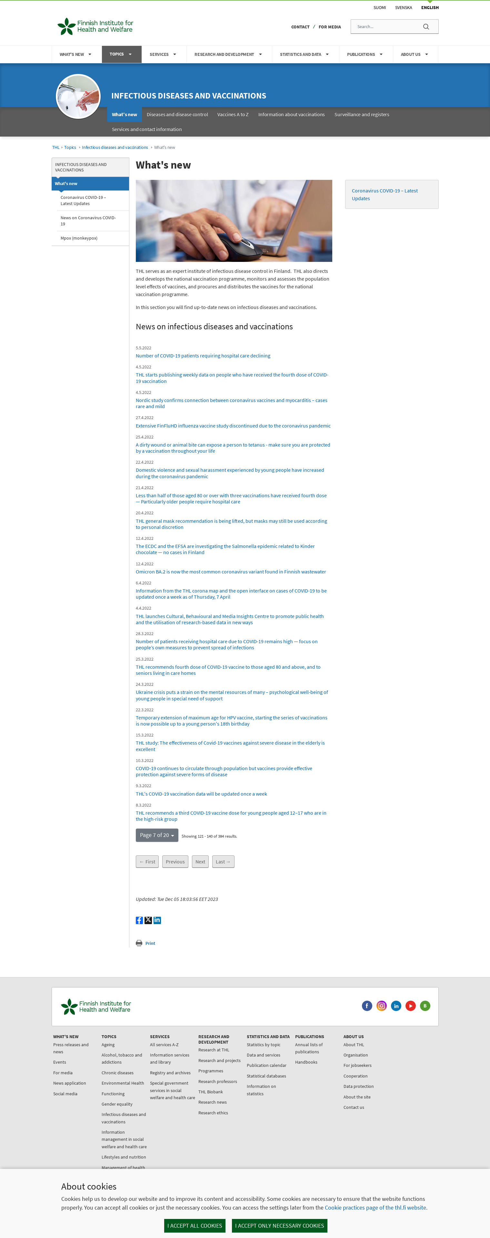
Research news (212, 1102)
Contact (300, 27)
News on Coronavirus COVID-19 (88, 221)
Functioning (113, 1094)
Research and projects (219, 1060)
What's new (66, 183)
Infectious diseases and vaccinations (188, 95)
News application (69, 1083)
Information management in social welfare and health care (124, 1139)
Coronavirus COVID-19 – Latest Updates (83, 200)
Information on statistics (261, 1089)
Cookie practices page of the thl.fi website (375, 1207)
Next (200, 861)
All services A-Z (164, 1044)
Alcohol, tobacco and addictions (122, 1058)
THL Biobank (210, 1092)
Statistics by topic (263, 1044)
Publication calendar (266, 1065)
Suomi (380, 7)
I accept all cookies (194, 1225)
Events (59, 1062)
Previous (175, 861)
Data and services (263, 1055)
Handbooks (306, 1062)
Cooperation (356, 1076)
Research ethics (213, 1113)
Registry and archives (170, 1073)
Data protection (359, 1086)
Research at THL (213, 1050)
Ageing (108, 1044)
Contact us (354, 1107)
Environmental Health (123, 1083)
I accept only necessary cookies (279, 1225)
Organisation (356, 1055)
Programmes (210, 1071)
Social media (65, 1094)
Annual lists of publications (309, 1048)
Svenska (403, 7)
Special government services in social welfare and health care (172, 1090)
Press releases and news (71, 1048)
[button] (157, 835)
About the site (357, 1097)
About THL (354, 1044)
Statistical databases (266, 1076)
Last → (223, 861)
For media (330, 27)
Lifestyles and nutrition (124, 1157)
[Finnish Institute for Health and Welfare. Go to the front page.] (123, 1006)
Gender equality (117, 1104)
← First (147, 861)
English (430, 7)
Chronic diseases (118, 1073)
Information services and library (169, 1058)
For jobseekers (358, 1065)
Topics (70, 147)
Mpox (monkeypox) (79, 238)
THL (56, 147)
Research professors (217, 1081)
